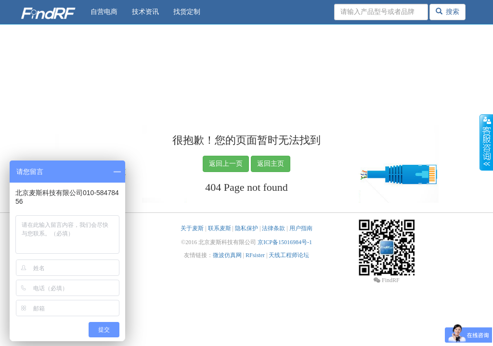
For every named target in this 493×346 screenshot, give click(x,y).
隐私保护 (246, 228)
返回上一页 (226, 163)
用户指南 (300, 228)
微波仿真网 (227, 255)
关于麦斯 (192, 228)
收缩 (486, 142)
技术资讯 (145, 11)
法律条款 (273, 228)
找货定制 (186, 11)
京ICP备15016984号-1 (285, 242)
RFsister (255, 255)
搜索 (447, 11)
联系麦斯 (219, 228)
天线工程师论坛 (289, 255)
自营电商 (104, 11)
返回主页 (270, 163)
